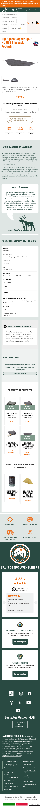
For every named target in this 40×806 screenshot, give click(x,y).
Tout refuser (22, 804)
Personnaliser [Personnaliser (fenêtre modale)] (34, 804)
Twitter (20, 703)
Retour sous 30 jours (30, 537)
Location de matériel (11, 786)
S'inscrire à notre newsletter (20, 724)
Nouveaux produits (29, 768)
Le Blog (11, 694)
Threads (11, 703)
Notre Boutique (9, 780)
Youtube (28, 703)
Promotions (27, 765)
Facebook (30, 694)
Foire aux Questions (11, 777)
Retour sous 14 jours (31, 133)
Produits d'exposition (27, 777)
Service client (10, 525)
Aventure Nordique (13, 736)
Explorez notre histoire (11, 756)
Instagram (21, 694)
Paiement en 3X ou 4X (9, 133)
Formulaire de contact (9, 773)
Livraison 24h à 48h (20, 133)
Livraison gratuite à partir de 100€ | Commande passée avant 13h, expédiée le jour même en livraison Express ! (19, 3)
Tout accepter (9, 804)
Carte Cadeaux (28, 781)
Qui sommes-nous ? (10, 761)
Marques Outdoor (29, 761)
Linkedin (18, 710)
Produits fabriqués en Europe (29, 772)
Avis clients (8, 790)
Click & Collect (9, 783)
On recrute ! (8, 768)
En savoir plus (20, 642)
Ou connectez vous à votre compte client (20, 112)
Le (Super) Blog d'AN (11, 765)
